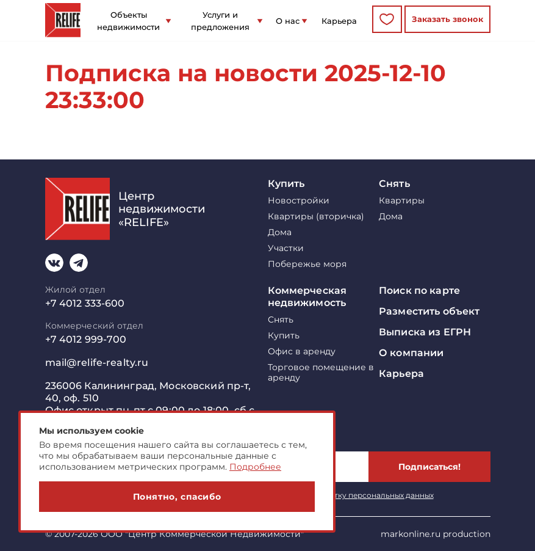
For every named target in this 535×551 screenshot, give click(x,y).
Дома (280, 232)
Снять (394, 183)
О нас (288, 21)
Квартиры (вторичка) (316, 216)
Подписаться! (429, 466)
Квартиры (402, 200)
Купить (286, 183)
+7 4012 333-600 (85, 303)
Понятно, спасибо (177, 496)
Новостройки (298, 200)
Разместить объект (429, 311)
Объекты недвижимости (128, 21)
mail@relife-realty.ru (97, 362)
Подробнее (255, 466)
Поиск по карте (419, 290)
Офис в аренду (302, 351)
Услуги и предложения (220, 21)
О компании (411, 353)
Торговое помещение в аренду (321, 372)
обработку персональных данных (370, 495)
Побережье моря (307, 264)
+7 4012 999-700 (86, 339)
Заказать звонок (447, 19)
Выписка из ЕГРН (425, 332)
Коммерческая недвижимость (307, 296)
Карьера (339, 21)
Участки (286, 248)
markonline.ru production (435, 534)
